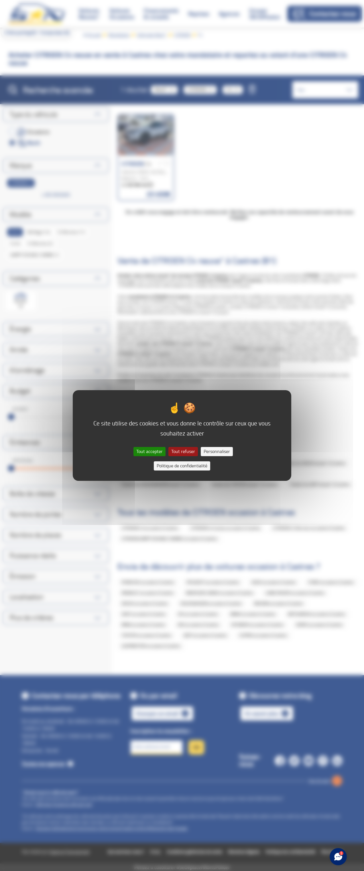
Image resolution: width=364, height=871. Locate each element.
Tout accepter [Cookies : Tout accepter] (149, 451)
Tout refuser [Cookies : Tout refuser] (183, 451)
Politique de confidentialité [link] (182, 466)
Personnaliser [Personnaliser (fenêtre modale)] (217, 451)
